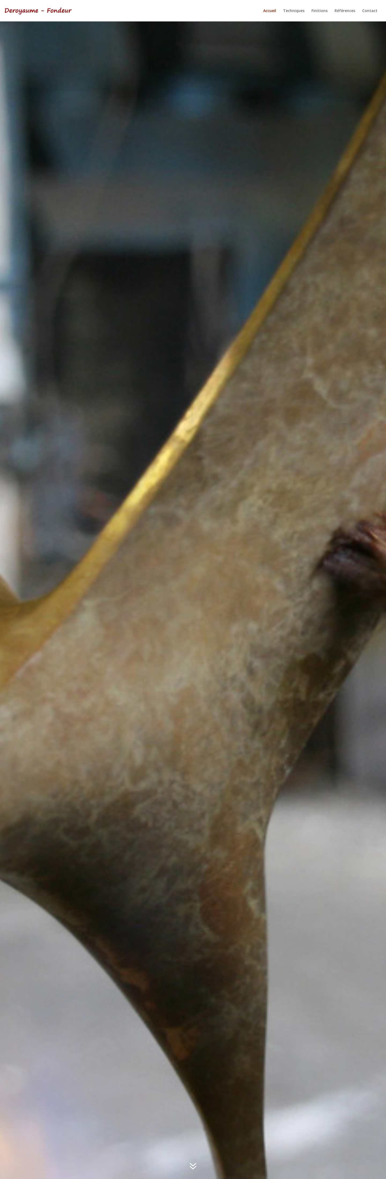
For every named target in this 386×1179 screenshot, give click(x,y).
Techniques (294, 11)
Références (345, 11)
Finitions (319, 11)
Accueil (269, 11)
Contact (369, 11)
